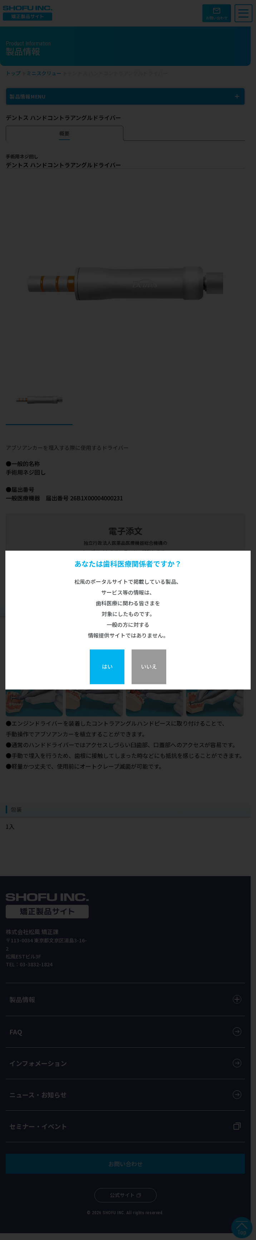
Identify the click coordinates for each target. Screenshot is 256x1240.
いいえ (149, 666)
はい (107, 666)
